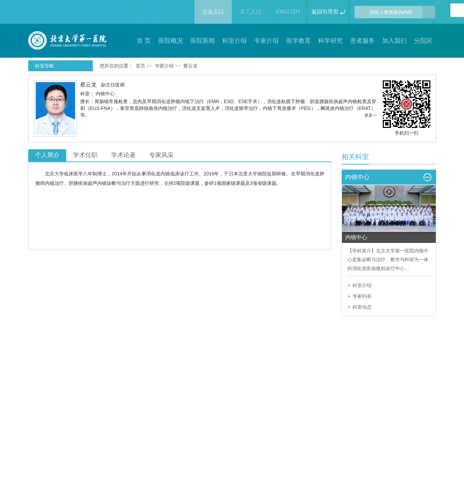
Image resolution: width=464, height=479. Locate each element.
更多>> (370, 115)
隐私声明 (109, 391)
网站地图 (272, 391)
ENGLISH (287, 12)
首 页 (144, 40)
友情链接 (313, 391)
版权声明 (69, 391)
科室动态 (362, 307)
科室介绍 (362, 285)
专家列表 (362, 296)
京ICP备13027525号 (130, 431)
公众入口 (213, 12)
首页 (140, 66)
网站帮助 (191, 391)
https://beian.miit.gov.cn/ (330, 431)
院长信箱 (232, 391)
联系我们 (150, 391)
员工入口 (250, 12)
